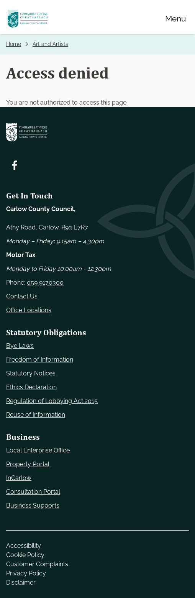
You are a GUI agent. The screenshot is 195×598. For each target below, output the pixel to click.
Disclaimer (21, 582)
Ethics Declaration (31, 387)
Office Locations (28, 310)
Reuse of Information (35, 414)
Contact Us (22, 296)
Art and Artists (50, 44)
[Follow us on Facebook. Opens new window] (14, 165)
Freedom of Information (39, 359)
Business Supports (32, 505)
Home (13, 44)
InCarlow (18, 478)
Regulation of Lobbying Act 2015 (52, 401)
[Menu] (175, 18)
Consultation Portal (33, 491)
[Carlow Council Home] (97, 132)
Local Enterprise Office (38, 450)
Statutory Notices (31, 373)
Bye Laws (20, 345)
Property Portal (27, 464)
